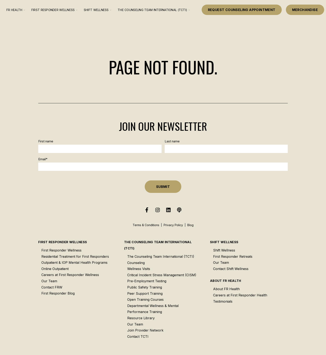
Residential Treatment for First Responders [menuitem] (75, 256)
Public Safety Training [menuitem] (144, 287)
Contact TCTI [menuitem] (137, 336)
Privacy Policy (173, 225)
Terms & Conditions (146, 225)
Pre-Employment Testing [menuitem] (146, 281)
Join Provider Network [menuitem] (145, 330)
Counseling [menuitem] (136, 263)
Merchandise (305, 10)
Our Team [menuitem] (49, 281)
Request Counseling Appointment (241, 10)
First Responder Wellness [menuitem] (62, 242)
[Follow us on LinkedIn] (168, 210)
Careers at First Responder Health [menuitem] (240, 295)
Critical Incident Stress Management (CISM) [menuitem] (161, 275)
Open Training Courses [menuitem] (145, 299)
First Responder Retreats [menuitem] (232, 256)
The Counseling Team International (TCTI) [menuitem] (158, 245)
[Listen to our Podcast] (179, 210)
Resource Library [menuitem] (141, 318)
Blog (190, 225)
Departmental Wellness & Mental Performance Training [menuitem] (153, 309)
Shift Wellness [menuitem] (224, 242)
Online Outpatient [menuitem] (55, 269)
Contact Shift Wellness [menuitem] (230, 269)
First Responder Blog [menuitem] (58, 293)
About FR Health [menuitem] (225, 281)
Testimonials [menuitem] (222, 301)
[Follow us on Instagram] (157, 210)
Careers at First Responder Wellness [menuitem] (70, 275)
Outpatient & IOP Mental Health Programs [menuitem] (74, 262)
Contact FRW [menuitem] (51, 287)
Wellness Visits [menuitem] (138, 269)
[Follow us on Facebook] (147, 210)
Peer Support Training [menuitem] (145, 293)
